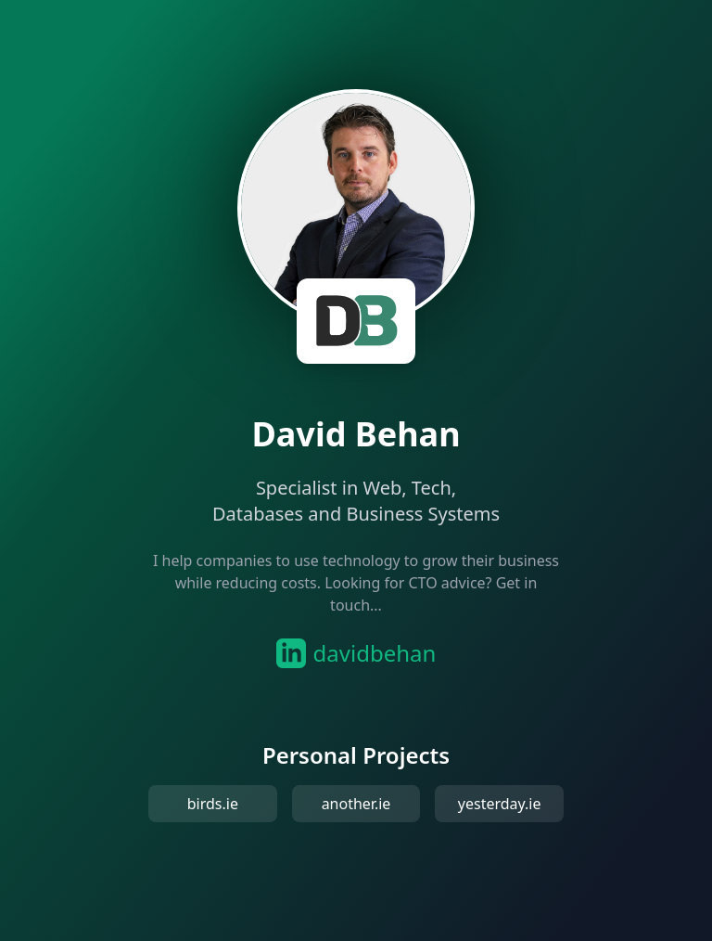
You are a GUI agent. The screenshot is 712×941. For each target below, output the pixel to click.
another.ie (356, 803)
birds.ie (212, 803)
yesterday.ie (499, 803)
